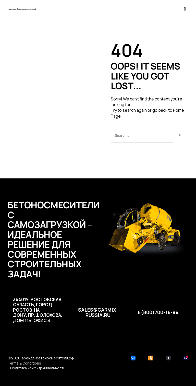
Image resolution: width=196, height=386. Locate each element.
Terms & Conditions (24, 363)
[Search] (180, 135)
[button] (157, 9)
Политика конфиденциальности (37, 368)
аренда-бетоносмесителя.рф (48, 358)
